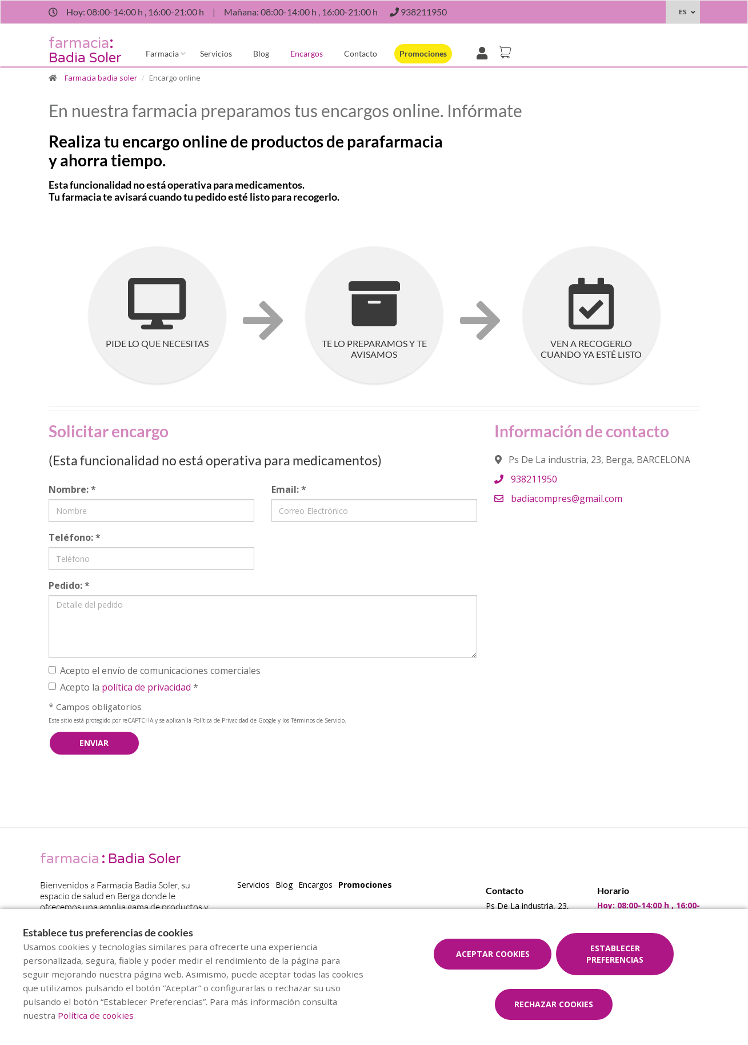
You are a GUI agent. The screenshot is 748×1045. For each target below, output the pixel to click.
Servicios (216, 53)
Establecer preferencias (614, 954)
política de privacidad (146, 687)
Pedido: (69, 585)
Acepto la (123, 687)
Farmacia (162, 53)
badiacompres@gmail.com (558, 498)
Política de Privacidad (221, 720)
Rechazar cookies (553, 1004)
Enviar (94, 742)
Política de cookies (96, 1015)
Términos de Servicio (318, 720)
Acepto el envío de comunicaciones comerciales (155, 670)
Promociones (423, 53)
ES (682, 11)
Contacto (360, 53)
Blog (261, 53)
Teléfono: (75, 537)
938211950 (525, 479)
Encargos (306, 53)
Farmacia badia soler (101, 78)
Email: (288, 489)
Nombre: (72, 489)
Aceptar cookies (493, 953)
